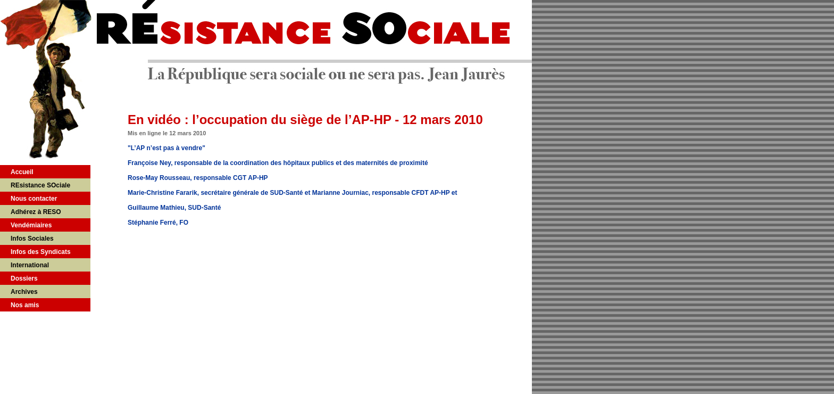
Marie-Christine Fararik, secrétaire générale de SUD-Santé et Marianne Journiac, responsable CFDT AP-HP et (292, 192)
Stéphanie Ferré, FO (158, 222)
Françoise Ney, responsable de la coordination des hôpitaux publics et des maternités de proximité (278, 163)
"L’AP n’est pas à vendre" (166, 148)
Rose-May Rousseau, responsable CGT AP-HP (198, 178)
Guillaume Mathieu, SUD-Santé (174, 207)
